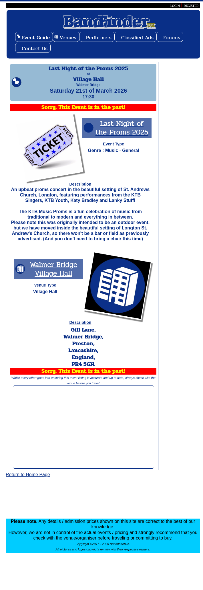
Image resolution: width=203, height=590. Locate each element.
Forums (171, 38)
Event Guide (36, 38)
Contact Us (35, 48)
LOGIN (175, 5)
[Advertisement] (83, 432)
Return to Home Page (28, 479)
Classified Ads (137, 38)
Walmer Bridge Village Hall (53, 274)
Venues (67, 38)
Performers (99, 38)
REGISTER (191, 5)
